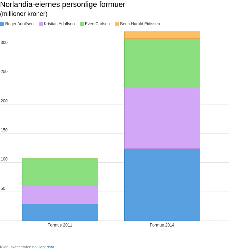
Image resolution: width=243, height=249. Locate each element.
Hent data (46, 247)
